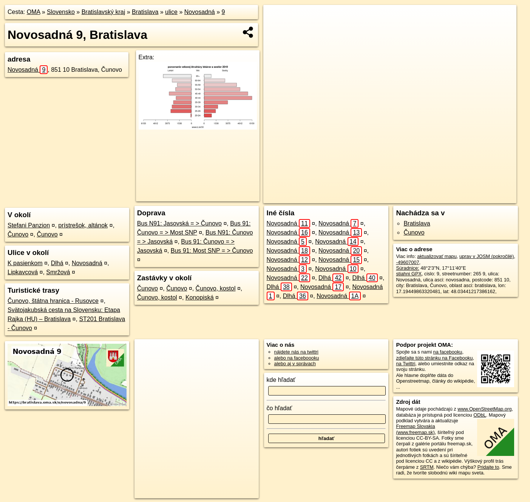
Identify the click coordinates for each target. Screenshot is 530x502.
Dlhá (57, 263)
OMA (33, 12)
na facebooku (447, 352)
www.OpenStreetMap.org (484, 409)
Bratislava (145, 12)
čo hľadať (279, 408)
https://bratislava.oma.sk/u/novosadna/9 (475, 197)
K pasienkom (25, 263)
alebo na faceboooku (296, 358)
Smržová (58, 272)
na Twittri (405, 363)
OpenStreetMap (372, 197)
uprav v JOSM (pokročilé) (486, 256)
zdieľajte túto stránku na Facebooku (434, 358)
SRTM (427, 467)
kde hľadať (281, 380)
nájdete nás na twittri (296, 352)
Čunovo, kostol (216, 288)
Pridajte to (488, 467)
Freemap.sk (411, 197)
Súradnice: (407, 268)
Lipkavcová (23, 272)
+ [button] (276, 17)
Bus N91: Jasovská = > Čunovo (179, 223)
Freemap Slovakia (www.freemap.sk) (415, 429)
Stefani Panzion (29, 225)
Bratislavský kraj (103, 12)
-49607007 (407, 262)
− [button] (276, 29)
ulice (171, 12)
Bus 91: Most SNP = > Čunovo (212, 250)
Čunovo (18, 234)
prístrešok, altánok (83, 225)
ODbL (479, 415)
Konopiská (199, 297)
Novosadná (199, 12)
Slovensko (61, 12)
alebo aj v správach (295, 363)
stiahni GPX (409, 273)
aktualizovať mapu (436, 256)
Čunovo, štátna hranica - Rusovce (53, 301)
